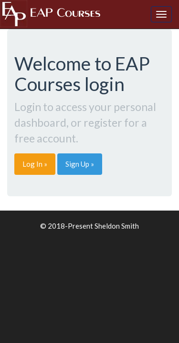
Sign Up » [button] (79, 164)
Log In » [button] (34, 164)
